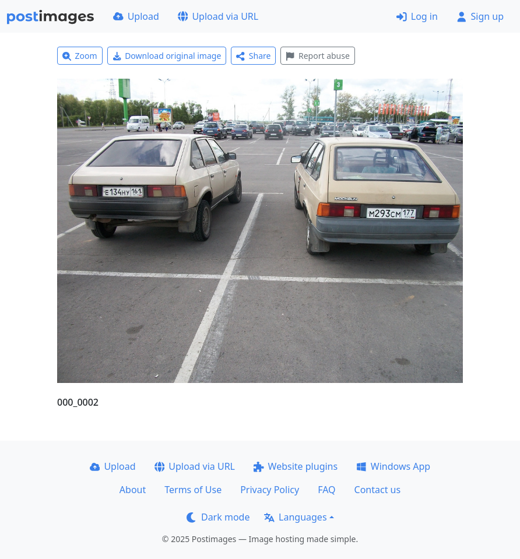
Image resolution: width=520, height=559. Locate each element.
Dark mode (218, 517)
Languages (295, 517)
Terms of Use (193, 489)
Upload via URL (218, 16)
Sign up (480, 16)
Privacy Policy (269, 489)
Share (253, 55)
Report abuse (317, 55)
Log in (417, 16)
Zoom (79, 55)
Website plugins (296, 466)
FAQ (326, 489)
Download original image (167, 55)
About (133, 489)
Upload (136, 16)
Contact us (377, 489)
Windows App (393, 466)
